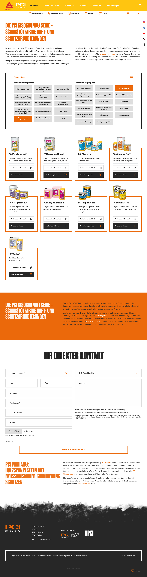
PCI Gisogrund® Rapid (54, 203)
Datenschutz (25, 556)
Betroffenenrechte (80, 556)
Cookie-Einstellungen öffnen (62, 556)
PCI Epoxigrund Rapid (107, 54)
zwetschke (77, 568)
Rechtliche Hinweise (44, 556)
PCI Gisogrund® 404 (18, 203)
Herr (12, 383)
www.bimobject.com (128, 556)
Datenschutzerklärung (118, 410)
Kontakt (135, 571)
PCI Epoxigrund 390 (18, 154)
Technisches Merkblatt (21, 168)
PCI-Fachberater (83, 484)
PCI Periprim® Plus (86, 203)
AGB (33, 556)
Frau (46, 383)
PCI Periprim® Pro (121, 203)
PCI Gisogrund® (85, 154)
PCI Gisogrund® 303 (122, 154)
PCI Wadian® (15, 254)
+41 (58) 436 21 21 (44, 540)
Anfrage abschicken (73, 449)
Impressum (15, 556)
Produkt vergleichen (21, 175)
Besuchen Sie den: (70, 533)
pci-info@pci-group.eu (114, 412)
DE (140, 13)
